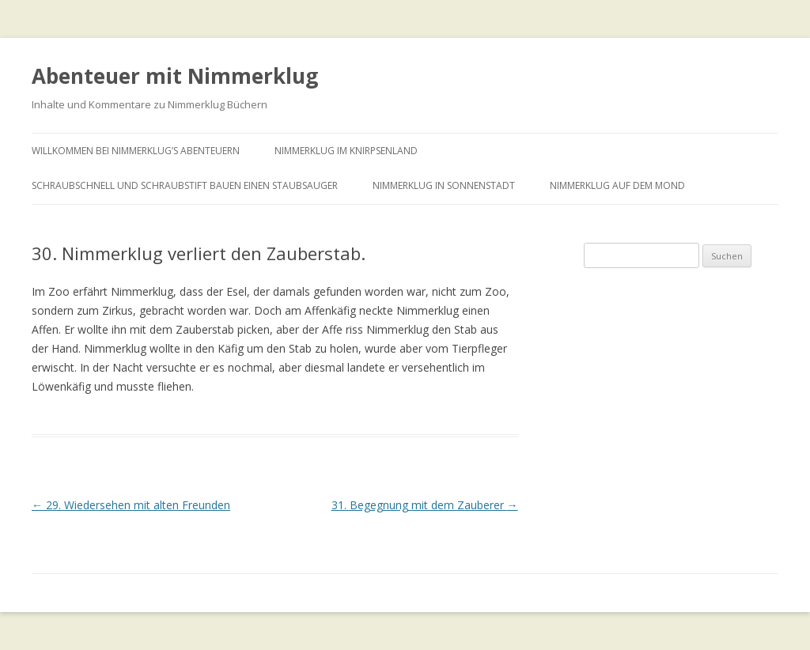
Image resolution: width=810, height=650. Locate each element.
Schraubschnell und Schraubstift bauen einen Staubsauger (185, 185)
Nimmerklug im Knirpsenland (346, 150)
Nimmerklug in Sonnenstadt (444, 185)
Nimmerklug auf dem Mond (617, 185)
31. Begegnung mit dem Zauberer (424, 504)
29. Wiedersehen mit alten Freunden (131, 504)
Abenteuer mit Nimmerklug (175, 76)
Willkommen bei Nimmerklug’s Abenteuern (136, 150)
